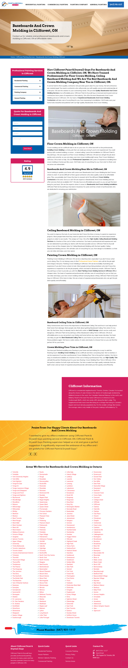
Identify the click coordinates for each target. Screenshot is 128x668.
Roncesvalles (44, 481)
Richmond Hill (44, 493)
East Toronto (71, 608)
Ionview (69, 523)
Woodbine (16, 502)
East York (70, 606)
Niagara (42, 562)
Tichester (16, 555)
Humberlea (70, 532)
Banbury (96, 587)
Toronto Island (17, 550)
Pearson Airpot (45, 523)
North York (43, 557)
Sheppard (16, 613)
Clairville (96, 509)
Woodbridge (17, 500)
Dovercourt (97, 474)
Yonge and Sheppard (20, 490)
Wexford (15, 514)
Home (13, 57)
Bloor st (96, 557)
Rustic (42, 472)
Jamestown (71, 518)
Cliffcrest (97, 504)
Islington (70, 520)
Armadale (97, 597)
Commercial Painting (58, 4)
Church (96, 516)
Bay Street (97, 583)
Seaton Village (17, 615)
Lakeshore (70, 488)
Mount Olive (44, 574)
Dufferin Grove (71, 615)
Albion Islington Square (101, 606)
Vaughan (16, 537)
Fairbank (70, 583)
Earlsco (69, 611)
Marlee (42, 599)
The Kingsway (17, 569)
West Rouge (17, 520)
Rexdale (42, 495)
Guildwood (70, 555)
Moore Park (43, 583)
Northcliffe (43, 553)
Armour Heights (99, 594)
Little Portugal (44, 617)
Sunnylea (16, 587)
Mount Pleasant (45, 571)
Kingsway (70, 497)
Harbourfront (71, 548)
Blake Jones (98, 560)
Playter (42, 518)
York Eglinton (17, 481)
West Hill (16, 527)
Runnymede (44, 474)
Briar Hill (96, 546)
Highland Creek (72, 541)
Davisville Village (99, 486)
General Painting (98, 4)
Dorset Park (98, 477)
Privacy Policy (70, 654)
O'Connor (43, 550)
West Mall (16, 523)
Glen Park (70, 567)
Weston (15, 516)
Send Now (27, 148)
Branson (96, 548)
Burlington (97, 537)
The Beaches (17, 581)
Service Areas (70, 661)
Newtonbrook (44, 567)
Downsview (97, 472)
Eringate (69, 590)
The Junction (17, 571)
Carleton (96, 527)
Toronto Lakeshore (19, 548)
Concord (96, 497)
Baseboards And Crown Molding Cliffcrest (50, 57)
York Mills (16, 479)
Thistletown (16, 564)
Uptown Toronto (18, 539)
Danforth (97, 490)
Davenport (97, 488)
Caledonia (97, 532)
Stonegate (16, 594)
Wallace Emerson (18, 532)
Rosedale (43, 479)
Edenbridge (70, 601)
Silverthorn (16, 608)
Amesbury (97, 601)
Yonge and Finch (18, 493)
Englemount (71, 592)
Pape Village (44, 534)
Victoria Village (18, 534)
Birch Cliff (97, 564)
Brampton (97, 550)
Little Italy (70, 472)
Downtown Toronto (73, 617)
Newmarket (43, 569)
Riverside (43, 486)
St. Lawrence (17, 599)
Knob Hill (70, 495)
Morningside (44, 581)
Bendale (96, 569)
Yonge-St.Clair (17, 484)
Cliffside (96, 502)
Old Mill (42, 541)
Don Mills (97, 481)
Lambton (70, 486)
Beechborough (99, 571)
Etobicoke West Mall (73, 585)
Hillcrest (69, 539)
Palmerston (43, 537)
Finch (68, 581)
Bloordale (97, 555)
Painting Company (79, 4)
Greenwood (70, 557)
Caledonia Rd (98, 530)
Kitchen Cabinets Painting (47, 658)
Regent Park (44, 497)
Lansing (69, 484)
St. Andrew (16, 604)
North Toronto (44, 560)
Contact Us (69, 658)
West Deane (17, 530)
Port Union (43, 514)
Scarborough (17, 617)
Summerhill (16, 592)
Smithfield (16, 606)
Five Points (70, 578)
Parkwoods (43, 525)
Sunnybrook (17, 590)
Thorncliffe (16, 562)
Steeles (15, 597)
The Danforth (17, 576)
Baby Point (97, 590)
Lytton (42, 611)
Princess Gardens (46, 511)
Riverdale (43, 488)
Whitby (15, 511)
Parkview (43, 530)
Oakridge (43, 548)
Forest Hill (70, 574)
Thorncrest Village (19, 560)
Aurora (96, 592)
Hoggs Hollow (71, 537)
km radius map (31, 398)
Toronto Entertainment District (23, 553)
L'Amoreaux (71, 490)
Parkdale (42, 532)
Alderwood (97, 604)
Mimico (42, 590)
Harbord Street (72, 550)
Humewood (71, 525)
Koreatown (70, 493)
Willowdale (16, 509)
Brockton (97, 541)
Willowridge (16, 507)
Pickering (43, 520)
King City (70, 504)
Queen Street (44, 507)
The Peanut (16, 567)
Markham (43, 604)
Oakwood (43, 544)
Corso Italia (97, 495)
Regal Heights (44, 500)
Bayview (96, 581)
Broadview (97, 544)
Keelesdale (70, 511)
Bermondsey (98, 567)
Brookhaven (98, 539)
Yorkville (15, 472)
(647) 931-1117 (116, 5)
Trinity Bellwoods (18, 546)
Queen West (44, 504)
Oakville (42, 546)
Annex (96, 599)
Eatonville (70, 604)
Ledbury (69, 477)
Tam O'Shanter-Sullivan (20, 583)
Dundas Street (71, 613)
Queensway (43, 502)
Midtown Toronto (45, 594)
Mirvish (42, 587)
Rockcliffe (43, 484)
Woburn (15, 504)
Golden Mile (71, 562)
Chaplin (96, 520)
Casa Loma (97, 525)
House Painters (43, 654)
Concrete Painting (71, 651)
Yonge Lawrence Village (21, 488)
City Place (97, 514)
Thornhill (15, 557)
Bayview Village (99, 578)
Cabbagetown (98, 534)
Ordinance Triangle (46, 539)
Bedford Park (98, 574)
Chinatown (97, 518)
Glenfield (70, 564)
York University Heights (20, 477)
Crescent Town (99, 493)
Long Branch (44, 613)
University (16, 544)
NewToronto (44, 564)
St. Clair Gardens (18, 601)
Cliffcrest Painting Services (25, 57)
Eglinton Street (72, 599)
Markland (43, 601)
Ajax (95, 608)
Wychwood (16, 497)
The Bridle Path (18, 578)
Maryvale (43, 597)
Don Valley (97, 479)
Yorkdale (15, 474)
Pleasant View (44, 516)
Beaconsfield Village (101, 576)
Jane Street (70, 516)
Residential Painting (35, 4)
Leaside (69, 479)
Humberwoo (71, 527)
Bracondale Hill (99, 553)
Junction (70, 514)
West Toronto (17, 518)
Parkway (42, 527)
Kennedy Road (71, 509)
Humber (69, 534)
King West (70, 502)
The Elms (16, 574)
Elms (68, 597)
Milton (42, 592)
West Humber (17, 525)
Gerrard (69, 569)
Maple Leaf (43, 606)
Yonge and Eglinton (19, 495)
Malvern (42, 608)
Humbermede (71, 530)
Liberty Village (71, 474)
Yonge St (16, 486)
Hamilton (70, 553)
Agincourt (97, 611)
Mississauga (44, 585)
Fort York (70, 571)
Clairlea (96, 511)
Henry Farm (71, 546)
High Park (70, 544)
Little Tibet (43, 615)
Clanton (96, 507)
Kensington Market (73, 507)
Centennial (97, 523)
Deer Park (97, 484)
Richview (43, 490)
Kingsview (70, 500)
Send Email (100, 653)
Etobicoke (70, 587)
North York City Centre (47, 555)
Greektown (70, 560)
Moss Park (43, 578)
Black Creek (98, 562)
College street (98, 500)
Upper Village (17, 541)
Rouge (42, 477)
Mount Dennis (44, 576)
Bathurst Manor (99, 585)
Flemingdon (71, 576)
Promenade (43, 509)
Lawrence (70, 481)
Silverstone (16, 611)
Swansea (16, 585)
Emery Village (71, 594)
